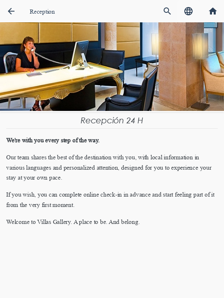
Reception (42, 11)
